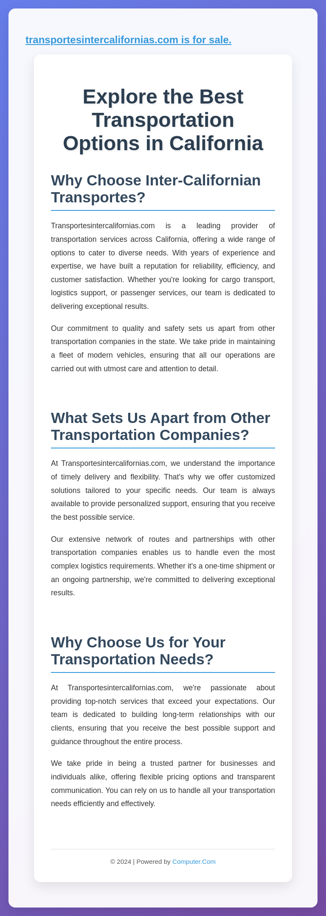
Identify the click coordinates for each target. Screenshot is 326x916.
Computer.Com (194, 861)
